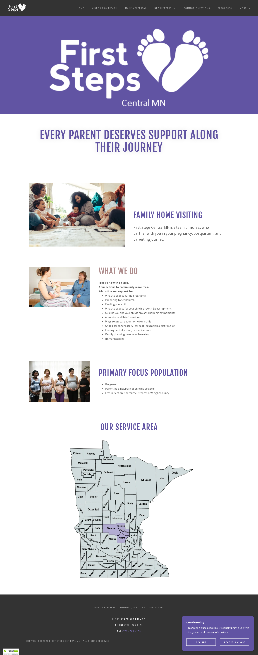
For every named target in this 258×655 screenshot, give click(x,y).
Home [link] (80, 8)
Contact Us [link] (156, 607)
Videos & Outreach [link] (104, 8)
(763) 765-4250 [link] (131, 631)
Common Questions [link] (197, 8)
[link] (17, 8)
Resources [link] (225, 8)
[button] (164, 8)
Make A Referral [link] (136, 8)
